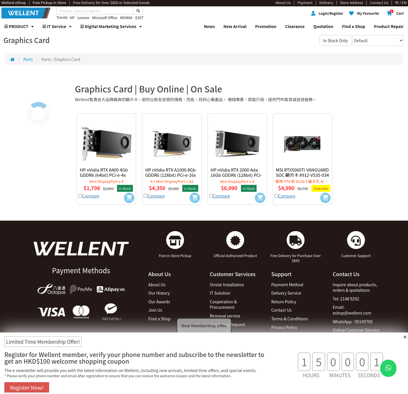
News (209, 26)
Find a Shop (354, 26)
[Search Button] (138, 10)
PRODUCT (19, 26)
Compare (90, 196)
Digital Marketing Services (111, 26)
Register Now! (26, 387)
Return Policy (283, 301)
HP (72, 17)
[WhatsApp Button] (388, 368)
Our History (159, 293)
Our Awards (159, 301)
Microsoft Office (104, 17)
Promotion (266, 26)
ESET (139, 17)
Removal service (225, 316)
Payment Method (287, 284)
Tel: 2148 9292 (346, 299)
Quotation (323, 26)
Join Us (155, 310)
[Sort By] (378, 40)
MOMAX (126, 17)
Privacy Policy (284, 327)
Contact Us (281, 310)
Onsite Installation (227, 284)
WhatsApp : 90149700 (352, 321)
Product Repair (389, 26)
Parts (28, 59)
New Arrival (234, 26)
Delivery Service (286, 293)
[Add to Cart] (129, 198)
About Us (156, 284)
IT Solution (220, 293)
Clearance (295, 26)
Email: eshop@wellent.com (352, 310)
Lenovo (83, 17)
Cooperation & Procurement (223, 304)
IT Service (57, 26)
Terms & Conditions (289, 318)
